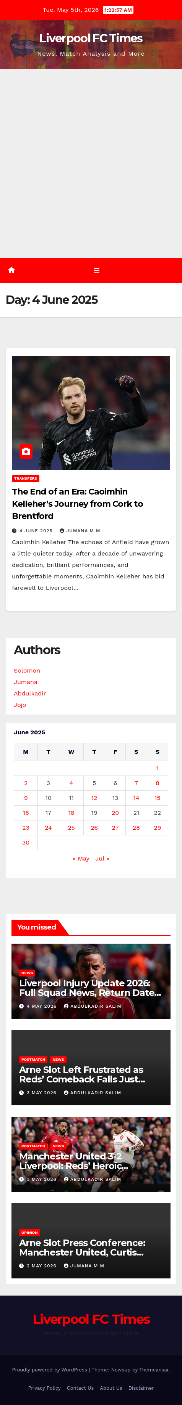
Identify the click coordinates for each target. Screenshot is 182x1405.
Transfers (25, 478)
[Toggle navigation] (96, 271)
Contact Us (80, 1388)
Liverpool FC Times (90, 38)
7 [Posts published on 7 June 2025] (136, 783)
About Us (111, 1388)
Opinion (29, 1232)
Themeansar (154, 1370)
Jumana (25, 682)
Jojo (20, 704)
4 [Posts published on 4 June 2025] (71, 783)
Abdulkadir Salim (92, 1006)
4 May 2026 (42, 1006)
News (27, 973)
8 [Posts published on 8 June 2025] (157, 783)
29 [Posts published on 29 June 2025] (157, 827)
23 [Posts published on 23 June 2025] (25, 827)
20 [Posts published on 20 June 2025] (115, 812)
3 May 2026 (42, 1092)
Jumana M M (80, 530)
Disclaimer (141, 1388)
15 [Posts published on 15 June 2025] (157, 797)
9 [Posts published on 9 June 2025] (26, 797)
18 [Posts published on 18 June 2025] (71, 812)
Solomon (27, 670)
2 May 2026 (42, 1266)
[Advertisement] (91, 163)
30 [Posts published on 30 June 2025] (25, 842)
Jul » (102, 858)
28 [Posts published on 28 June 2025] (136, 827)
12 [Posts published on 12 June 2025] (94, 797)
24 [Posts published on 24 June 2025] (48, 827)
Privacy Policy (44, 1388)
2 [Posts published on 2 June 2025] (26, 783)
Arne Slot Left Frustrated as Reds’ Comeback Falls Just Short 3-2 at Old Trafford (81, 1079)
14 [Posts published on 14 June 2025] (136, 797)
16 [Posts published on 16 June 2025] (26, 812)
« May (81, 858)
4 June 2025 (37, 530)
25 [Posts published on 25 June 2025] (71, 827)
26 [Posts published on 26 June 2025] (94, 827)
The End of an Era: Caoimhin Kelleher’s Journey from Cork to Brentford (77, 504)
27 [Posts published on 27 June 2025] (115, 827)
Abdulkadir (30, 693)
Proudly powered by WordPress (50, 1370)
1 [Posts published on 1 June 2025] (157, 768)
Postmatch (33, 1059)
